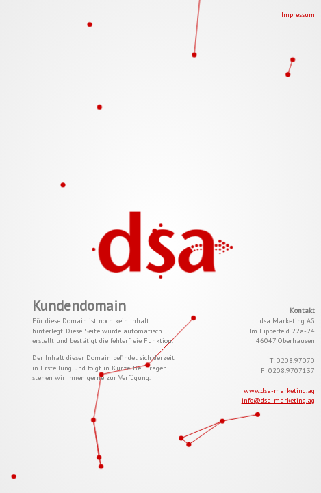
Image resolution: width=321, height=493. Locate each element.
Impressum (298, 14)
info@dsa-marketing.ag (278, 400)
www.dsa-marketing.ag (279, 390)
